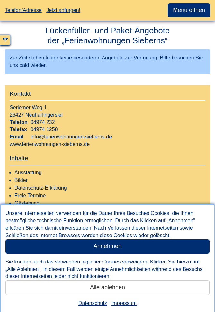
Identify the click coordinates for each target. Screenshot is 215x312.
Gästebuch (26, 203)
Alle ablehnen (107, 287)
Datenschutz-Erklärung (40, 188)
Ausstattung (28, 172)
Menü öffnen (189, 10)
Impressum (124, 303)
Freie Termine (30, 195)
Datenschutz (92, 303)
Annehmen (107, 246)
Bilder (21, 180)
